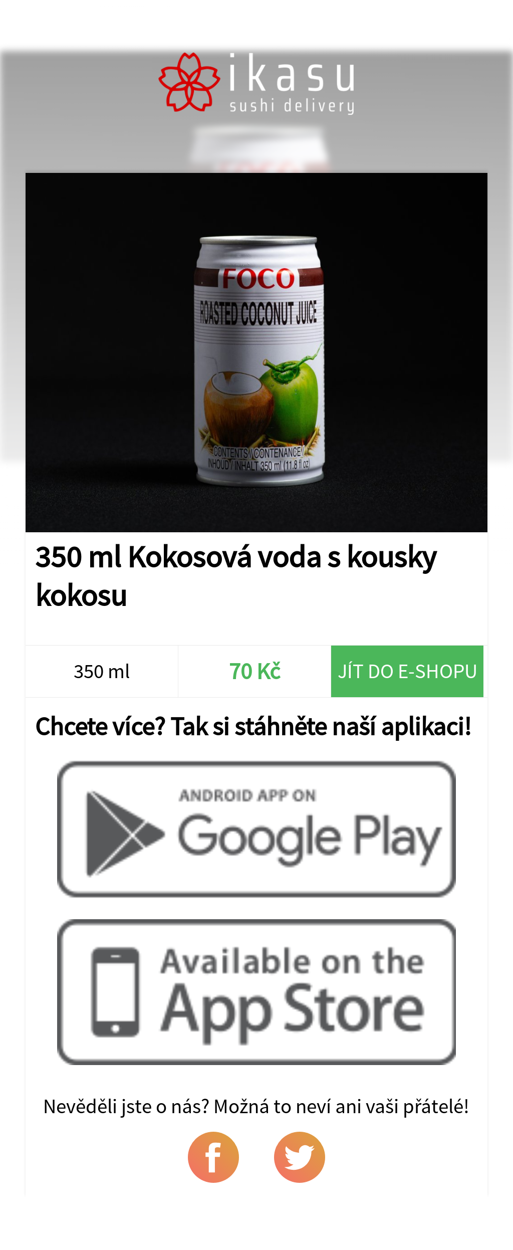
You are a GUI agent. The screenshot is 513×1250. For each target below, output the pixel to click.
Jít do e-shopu (407, 671)
